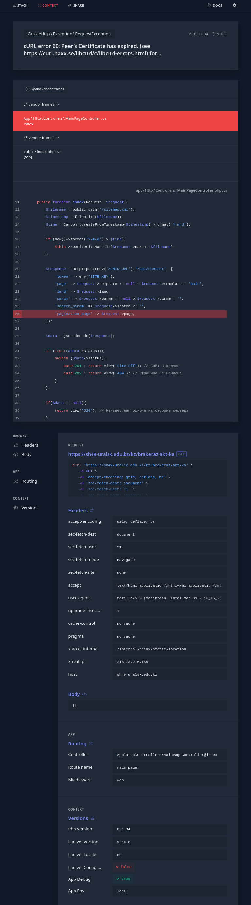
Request (20, 436)
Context (21, 498)
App (16, 472)
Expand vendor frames (45, 89)
